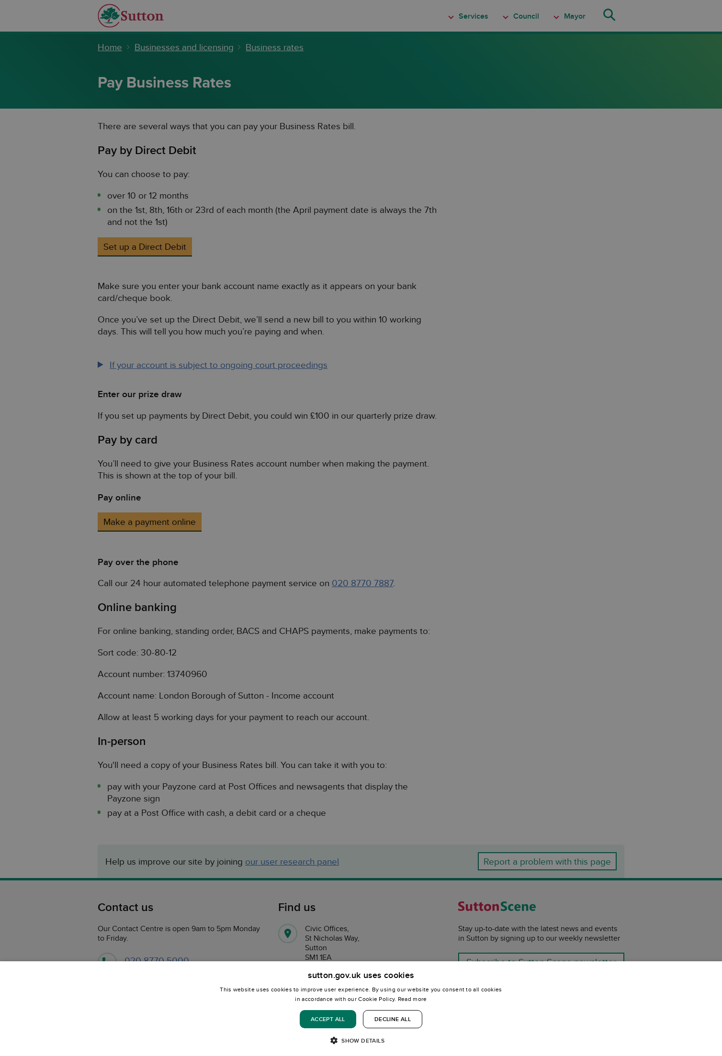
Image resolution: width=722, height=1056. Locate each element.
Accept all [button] (328, 1019)
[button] (361, 1040)
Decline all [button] (392, 1019)
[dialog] (361, 1008)
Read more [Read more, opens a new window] (412, 999)
